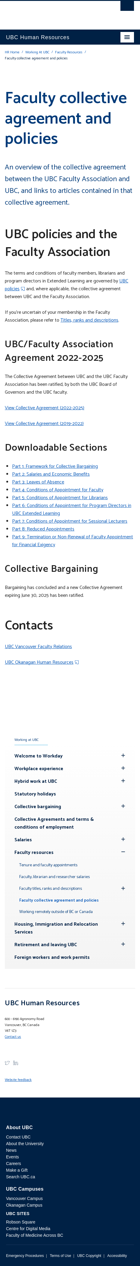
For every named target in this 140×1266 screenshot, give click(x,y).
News (11, 1150)
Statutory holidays (35, 794)
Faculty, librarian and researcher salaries (54, 877)
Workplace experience (38, 769)
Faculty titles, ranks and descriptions (50, 888)
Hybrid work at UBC (35, 781)
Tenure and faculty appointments (48, 865)
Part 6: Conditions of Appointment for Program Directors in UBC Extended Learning (71, 510)
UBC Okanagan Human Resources (39, 662)
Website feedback (18, 1080)
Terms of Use (60, 1256)
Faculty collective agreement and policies (59, 900)
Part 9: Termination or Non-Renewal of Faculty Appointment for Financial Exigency (72, 541)
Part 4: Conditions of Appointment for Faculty (57, 490)
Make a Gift (17, 1170)
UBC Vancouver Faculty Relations (38, 647)
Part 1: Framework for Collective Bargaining (55, 466)
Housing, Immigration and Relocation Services (56, 928)
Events (12, 1156)
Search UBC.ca (20, 1176)
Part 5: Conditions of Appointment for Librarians (60, 498)
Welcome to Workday (38, 756)
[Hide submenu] (123, 755)
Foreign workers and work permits (52, 957)
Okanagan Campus (24, 1205)
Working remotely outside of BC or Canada (56, 912)
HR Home (12, 52)
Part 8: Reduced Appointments (43, 529)
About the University (25, 1143)
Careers (13, 1163)
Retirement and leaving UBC (45, 945)
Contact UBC (18, 1137)
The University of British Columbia (51, 12)
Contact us (13, 1037)
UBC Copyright (89, 1256)
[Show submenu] (123, 851)
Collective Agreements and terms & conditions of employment (54, 823)
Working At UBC (37, 52)
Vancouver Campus (24, 1198)
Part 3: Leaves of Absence (38, 482)
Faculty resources (34, 853)
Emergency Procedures (25, 1256)
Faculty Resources (68, 52)
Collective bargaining (37, 807)
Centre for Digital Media (28, 1228)
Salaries (23, 840)
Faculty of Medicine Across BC (34, 1235)
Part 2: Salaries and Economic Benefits (51, 474)
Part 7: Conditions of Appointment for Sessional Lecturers (69, 521)
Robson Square (20, 1222)
